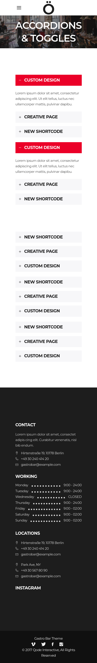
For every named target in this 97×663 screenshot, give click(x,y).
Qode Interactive (46, 650)
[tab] (48, 80)
